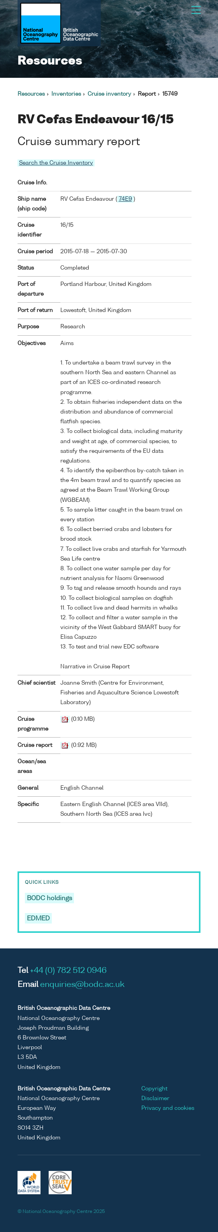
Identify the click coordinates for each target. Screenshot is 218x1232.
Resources (31, 94)
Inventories (66, 94)
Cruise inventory (109, 94)
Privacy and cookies (167, 1108)
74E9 (125, 199)
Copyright (154, 1089)
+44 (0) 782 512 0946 (68, 971)
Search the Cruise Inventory (56, 163)
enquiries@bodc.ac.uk (82, 985)
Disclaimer (155, 1098)
